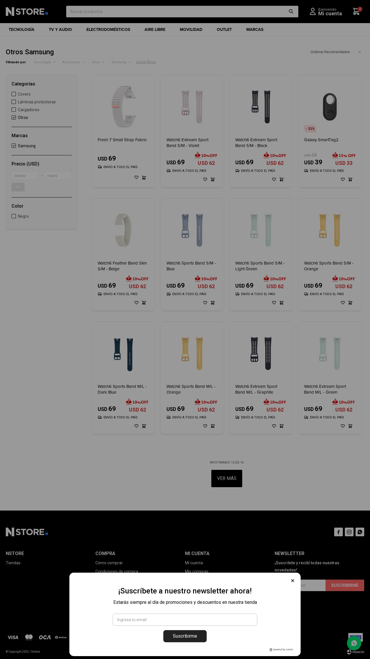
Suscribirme (185, 636)
